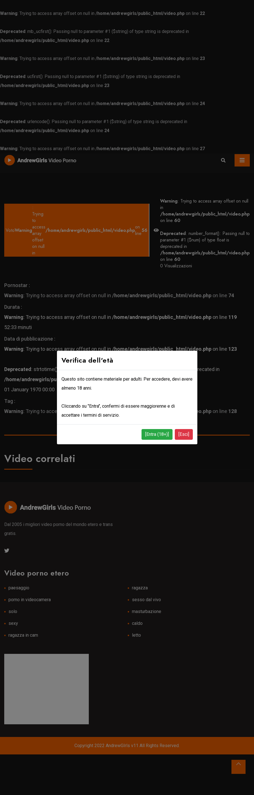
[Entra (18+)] (157, 434)
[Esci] (183, 434)
